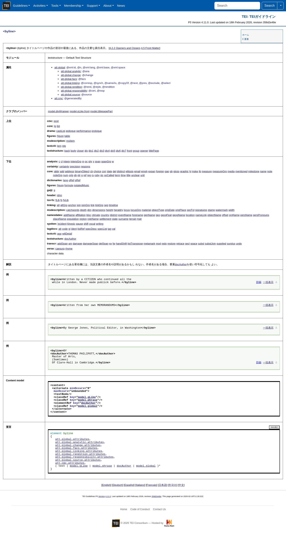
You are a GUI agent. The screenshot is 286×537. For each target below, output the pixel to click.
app (59, 233)
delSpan (103, 243)
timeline (113, 205)
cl (62, 161)
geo (158, 215)
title (128, 175)
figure (60, 135)
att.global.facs (69, 78)
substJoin (210, 243)
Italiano (140, 484)
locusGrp (136, 209)
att (59, 228)
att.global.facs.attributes (76, 448)
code (65, 228)
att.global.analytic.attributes (79, 442)
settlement (105, 218)
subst (201, 243)
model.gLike (87, 397)
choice (97, 171)
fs (61, 200)
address (69, 171)
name (263, 171)
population (73, 218)
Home (123, 509)
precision (75, 166)
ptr (79, 175)
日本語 (162, 484)
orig (71, 175)
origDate (170, 209)
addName (69, 215)
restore (171, 243)
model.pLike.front (79, 111)
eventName (124, 215)
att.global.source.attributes (78, 460)
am (70, 243)
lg (55, 126)
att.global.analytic (71, 71)
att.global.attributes (72, 439)
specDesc (91, 228)
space (193, 243)
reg (89, 175)
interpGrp (76, 161)
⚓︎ (276, 282)
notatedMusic (81, 185)
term (117, 175)
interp (66, 161)
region (83, 218)
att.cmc (58, 98)
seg (106, 205)
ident (74, 228)
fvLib (66, 200)
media (231, 171)
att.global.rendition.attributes (80, 454)
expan (151, 171)
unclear (135, 175)
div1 (91, 150)
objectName (214, 215)
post (56, 121)
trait (139, 218)
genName (149, 215)
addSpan (62, 243)
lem (59, 145)
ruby (97, 175)
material (146, 209)
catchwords (72, 209)
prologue (97, 130)
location (190, 215)
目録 (258, 282)
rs (93, 175)
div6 (118, 150)
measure (207, 171)
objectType (157, 209)
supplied (221, 243)
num (65, 175)
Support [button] (92, 5)
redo (164, 243)
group (136, 150)
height (109, 209)
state (115, 218)
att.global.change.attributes (78, 445)
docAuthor (70, 238)
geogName (178, 215)
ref (84, 175)
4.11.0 (108, 496)
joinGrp (86, 205)
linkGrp (99, 205)
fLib (57, 200)
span (98, 161)
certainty (64, 166)
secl (187, 243)
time (123, 175)
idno (59, 195)
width (231, 209)
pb (75, 175)
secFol (191, 209)
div (86, 150)
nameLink (201, 215)
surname (123, 218)
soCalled (109, 175)
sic (102, 175)
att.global (59, 67)
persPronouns (261, 215)
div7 (123, 150)
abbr (56, 171)
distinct (121, 171)
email (137, 171)
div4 (107, 150)
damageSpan (90, 243)
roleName (93, 218)
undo (239, 243)
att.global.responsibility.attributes (84, 457)
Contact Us (159, 509)
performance (83, 130)
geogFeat (166, 215)
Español (129, 484)
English (106, 484)
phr (90, 161)
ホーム (245, 35)
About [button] (107, 5)
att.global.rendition (71, 86)
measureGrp (220, 171)
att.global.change (71, 75)
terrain (133, 218)
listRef (81, 228)
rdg (64, 145)
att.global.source (70, 94)
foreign (160, 171)
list (58, 126)
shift (86, 223)
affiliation (80, 215)
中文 (181, 484)
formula (68, 185)
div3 (102, 150)
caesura (60, 248)
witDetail (67, 233)
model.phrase (87, 400)
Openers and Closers (124, 48)
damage (77, 243)
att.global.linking (70, 83)
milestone (253, 171)
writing (99, 223)
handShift (121, 243)
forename (137, 215)
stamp (211, 209)
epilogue (70, 130)
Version (102, 496)
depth (83, 209)
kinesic (71, 223)
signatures (201, 209)
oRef (71, 180)
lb (200, 171)
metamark (149, 243)
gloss (176, 171)
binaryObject (82, 171)
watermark (222, 209)
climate (96, 215)
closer (80, 150)
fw (114, 243)
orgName (234, 215)
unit (142, 175)
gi (69, 228)
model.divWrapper (58, 111)
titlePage (154, 150)
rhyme (69, 248)
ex (110, 243)
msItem (70, 140)
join (79, 205)
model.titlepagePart (101, 111)
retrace (180, 243)
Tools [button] (54, 5)
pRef (77, 180)
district (114, 215)
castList (60, 130)
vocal (92, 223)
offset (225, 215)
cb (91, 171)
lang (65, 180)
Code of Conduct (140, 509)
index (195, 171)
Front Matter (150, 48)
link (92, 205)
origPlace (180, 209)
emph (144, 171)
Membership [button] (72, 5)
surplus (231, 243)
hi (190, 171)
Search (269, 5)
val (113, 228)
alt (58, 205)
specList (102, 228)
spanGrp (106, 161)
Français (151, 484)
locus (127, 209)
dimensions (98, 209)
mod (158, 243)
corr (104, 171)
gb (171, 171)
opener (144, 150)
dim (89, 209)
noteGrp (57, 175)
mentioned (241, 171)
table (67, 135)
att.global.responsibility (74, 90)
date (109, 171)
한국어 (172, 484)
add (62, 171)
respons (85, 166)
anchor (72, 205)
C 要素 (245, 39)
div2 (96, 150)
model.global (87, 406)
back (67, 150)
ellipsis (129, 171)
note (269, 171)
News (121, 5)
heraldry (118, 209)
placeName (59, 218)
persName (246, 215)
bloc (88, 215)
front (129, 150)
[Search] (237, 6)
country (105, 215)
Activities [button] (39, 5)
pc (86, 161)
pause (79, 223)
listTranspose (135, 243)
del (114, 171)
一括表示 (268, 282)
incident (62, 223)
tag (109, 228)
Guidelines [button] (20, 5)
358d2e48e (156, 496)
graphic (184, 171)
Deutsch (117, 484)
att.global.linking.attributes (78, 451)
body (73, 150)
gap (167, 171)
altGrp (63, 205)
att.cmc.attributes (69, 463)
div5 (112, 150)
